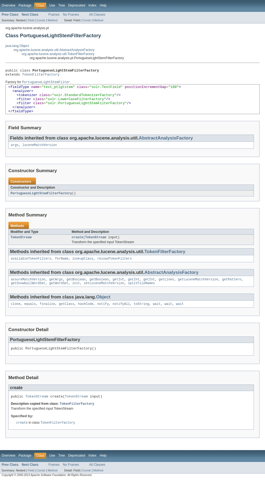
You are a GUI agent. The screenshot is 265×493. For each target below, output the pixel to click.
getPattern (231, 289)
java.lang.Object (17, 46)
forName (61, 268)
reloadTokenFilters (114, 268)
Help (103, 5)
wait (156, 315)
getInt (118, 289)
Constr (40, 20)
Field (31, 20)
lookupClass (82, 268)
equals (30, 315)
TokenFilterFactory (41, 75)
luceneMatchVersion (39, 153)
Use (52, 5)
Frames (53, 14)
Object (103, 307)
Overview (8, 5)
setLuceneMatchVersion (104, 293)
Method (52, 20)
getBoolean (76, 289)
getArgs (56, 289)
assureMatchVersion (28, 289)
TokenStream (21, 246)
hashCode (85, 315)
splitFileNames (141, 293)
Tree (61, 5)
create (77, 246)
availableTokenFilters (31, 268)
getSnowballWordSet (28, 293)
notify (103, 315)
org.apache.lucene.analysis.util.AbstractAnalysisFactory (54, 50)
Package (25, 5)
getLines (166, 289)
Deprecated (76, 5)
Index (92, 5)
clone (16, 315)
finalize (47, 315)
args (14, 153)
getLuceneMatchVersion (198, 289)
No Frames (71, 14)
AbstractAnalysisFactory (166, 145)
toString (141, 315)
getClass (66, 315)
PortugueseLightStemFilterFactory (41, 201)
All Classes (97, 14)
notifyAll (121, 315)
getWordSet (58, 293)
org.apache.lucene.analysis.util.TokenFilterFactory (58, 54)
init (76, 293)
